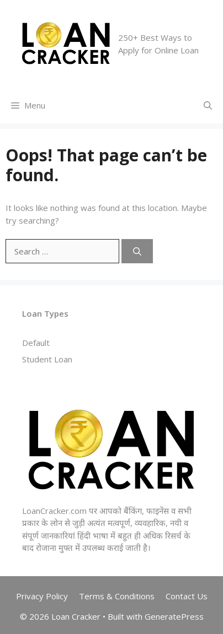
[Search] (137, 251)
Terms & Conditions (117, 596)
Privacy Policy (42, 596)
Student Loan (47, 359)
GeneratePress (174, 616)
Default (36, 342)
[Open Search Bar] (208, 105)
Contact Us (187, 596)
